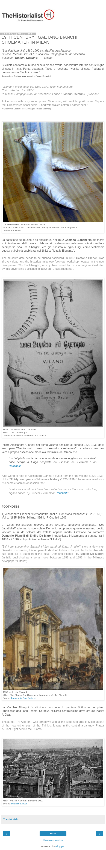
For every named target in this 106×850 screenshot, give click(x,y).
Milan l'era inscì (19, 803)
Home (53, 833)
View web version (53, 840)
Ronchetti (15, 465)
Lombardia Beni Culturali (23, 698)
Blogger (59, 846)
